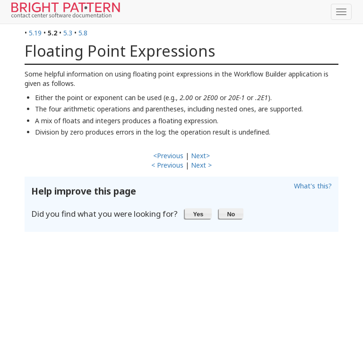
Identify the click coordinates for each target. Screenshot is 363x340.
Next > (201, 165)
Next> (200, 155)
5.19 (35, 32)
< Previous (167, 165)
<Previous (168, 155)
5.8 (82, 32)
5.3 (67, 32)
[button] (198, 213)
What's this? (313, 185)
